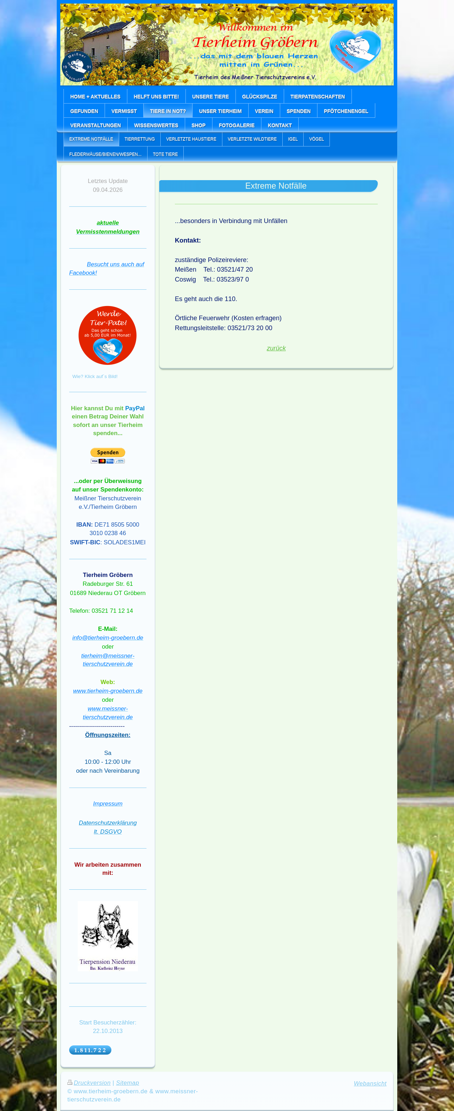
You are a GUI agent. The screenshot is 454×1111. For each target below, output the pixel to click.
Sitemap (127, 1082)
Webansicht (370, 1083)
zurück (276, 348)
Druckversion (89, 1082)
